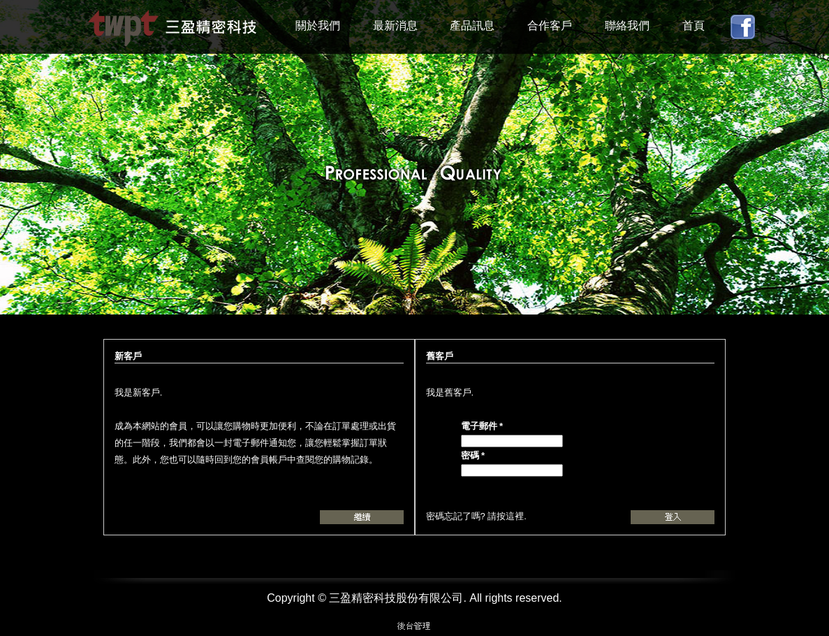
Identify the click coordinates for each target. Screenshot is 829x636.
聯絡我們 (627, 25)
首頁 (693, 25)
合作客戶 (549, 25)
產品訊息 (472, 25)
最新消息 (395, 25)
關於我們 (317, 25)
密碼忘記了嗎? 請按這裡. (476, 516)
